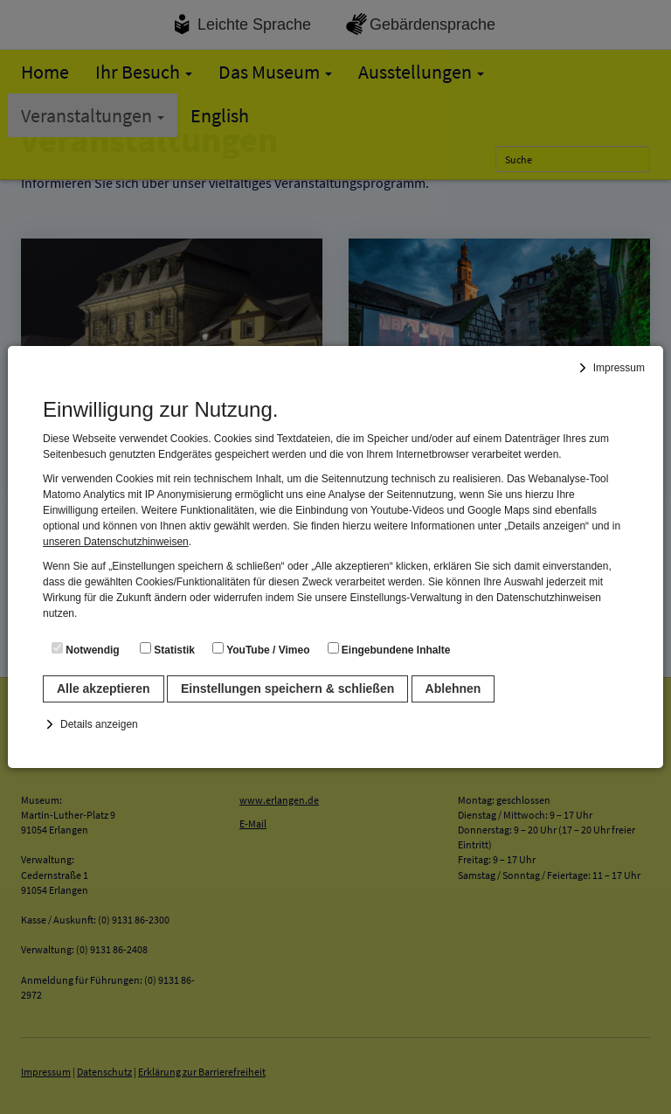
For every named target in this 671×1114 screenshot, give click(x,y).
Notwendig (86, 649)
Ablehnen (453, 688)
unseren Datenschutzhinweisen (116, 542)
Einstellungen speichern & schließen (287, 688)
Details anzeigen (99, 724)
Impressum (619, 368)
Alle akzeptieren (103, 688)
